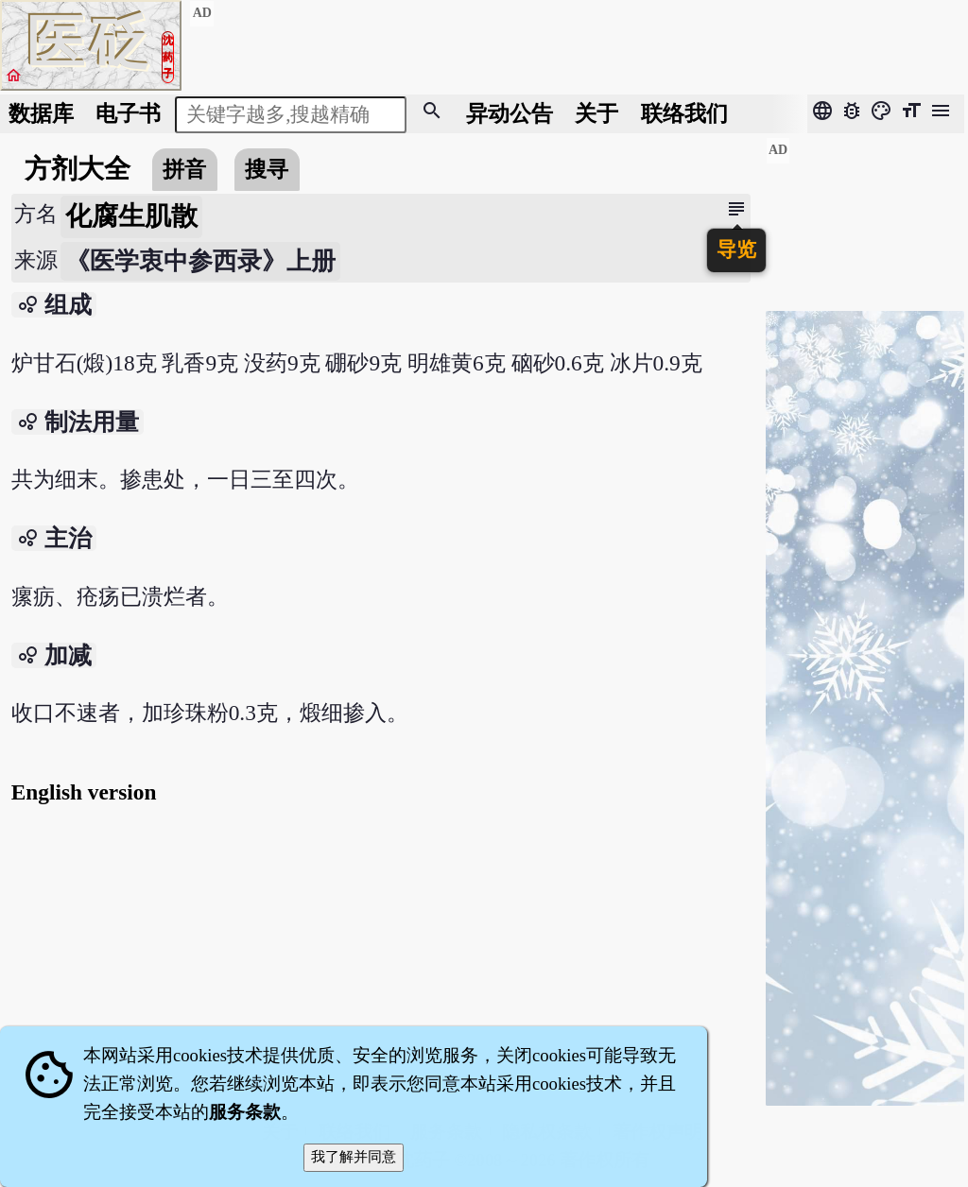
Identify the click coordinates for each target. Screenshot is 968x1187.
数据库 (41, 113)
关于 (596, 113)
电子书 (128, 113)
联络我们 (684, 113)
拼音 (184, 169)
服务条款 (245, 1112)
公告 (509, 113)
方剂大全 (77, 168)
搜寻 (266, 169)
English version (84, 792)
